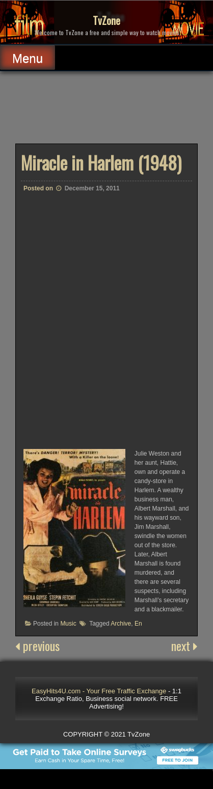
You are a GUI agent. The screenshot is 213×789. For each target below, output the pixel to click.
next (184, 645)
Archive (121, 623)
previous (37, 645)
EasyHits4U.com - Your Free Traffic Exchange (99, 691)
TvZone (106, 20)
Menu (27, 58)
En (138, 623)
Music (68, 623)
